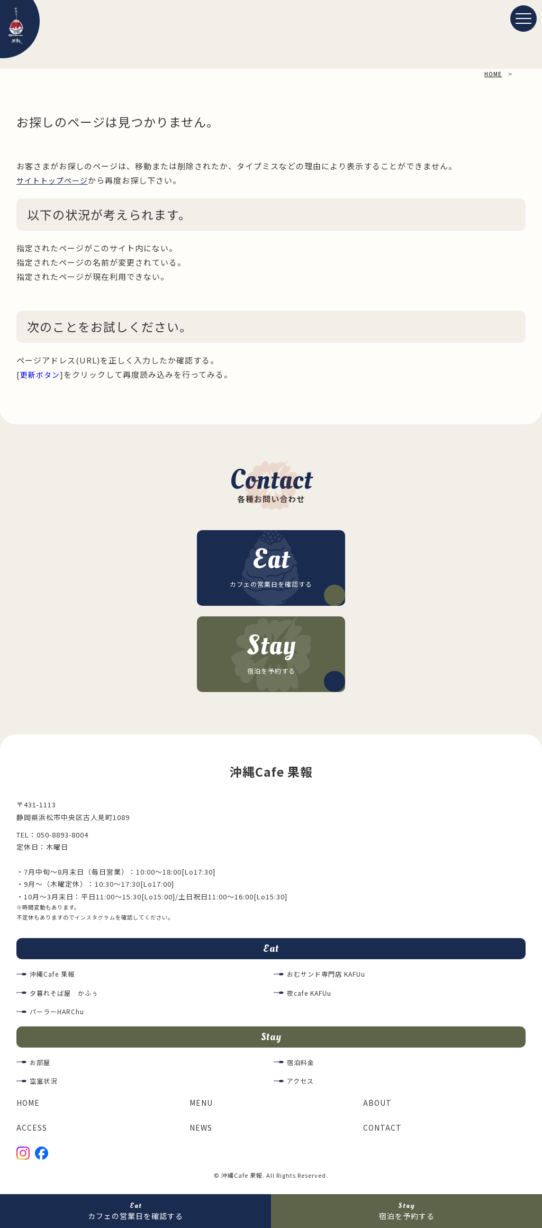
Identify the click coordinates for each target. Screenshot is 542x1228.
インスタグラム (95, 919)
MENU (202, 1107)
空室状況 (44, 1086)
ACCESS (32, 1132)
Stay (271, 1040)
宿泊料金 (302, 1067)
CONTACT (382, 1132)
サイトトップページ (54, 180)
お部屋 (41, 1067)
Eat (271, 951)
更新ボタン (41, 374)
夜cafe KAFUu (311, 996)
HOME (29, 1107)
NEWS (201, 1132)
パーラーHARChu (58, 1015)
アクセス (301, 1086)
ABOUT (378, 1107)
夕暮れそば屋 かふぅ (67, 996)
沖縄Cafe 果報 (54, 977)
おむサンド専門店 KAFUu (329, 977)
